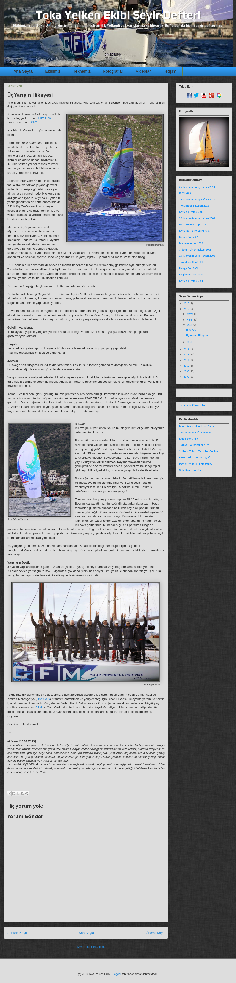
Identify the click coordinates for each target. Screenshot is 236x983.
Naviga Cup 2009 (188, 237)
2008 (187, 377)
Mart (190, 325)
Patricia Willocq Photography (195, 464)
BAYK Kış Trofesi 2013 (191, 212)
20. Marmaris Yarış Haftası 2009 (197, 218)
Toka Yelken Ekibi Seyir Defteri (118, 14)
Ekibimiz (52, 71)
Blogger (116, 974)
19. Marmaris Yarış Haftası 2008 (197, 256)
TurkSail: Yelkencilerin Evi (194, 445)
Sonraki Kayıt (17, 933)
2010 (187, 366)
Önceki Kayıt (155, 933)
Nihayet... (191, 330)
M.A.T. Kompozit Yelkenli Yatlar (197, 426)
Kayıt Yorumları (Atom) (91, 946)
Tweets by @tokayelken (193, 405)
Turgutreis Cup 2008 (191, 262)
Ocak (190, 342)
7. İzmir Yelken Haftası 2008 (195, 249)
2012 (187, 360)
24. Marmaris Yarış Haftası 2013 (197, 199)
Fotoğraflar (113, 71)
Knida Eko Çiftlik (188, 439)
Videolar (143, 71)
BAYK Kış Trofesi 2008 (191, 281)
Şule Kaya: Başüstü (190, 470)
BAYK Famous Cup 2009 (192, 224)
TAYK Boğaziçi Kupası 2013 (194, 206)
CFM (34, 122)
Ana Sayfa (23, 71)
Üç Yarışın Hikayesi (197, 335)
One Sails (43, 699)
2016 (187, 303)
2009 (187, 371)
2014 (187, 349)
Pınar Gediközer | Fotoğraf (194, 457)
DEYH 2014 (185, 193)
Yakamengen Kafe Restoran (195, 432)
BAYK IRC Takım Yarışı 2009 (194, 231)
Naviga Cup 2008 (188, 268)
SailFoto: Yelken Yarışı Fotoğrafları (198, 451)
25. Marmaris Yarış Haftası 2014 (197, 187)
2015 (187, 309)
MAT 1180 (44, 118)
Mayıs (190, 314)
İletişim (169, 71)
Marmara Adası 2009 (191, 243)
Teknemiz (82, 71)
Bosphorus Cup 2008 (191, 274)
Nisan (190, 319)
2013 (187, 354)
